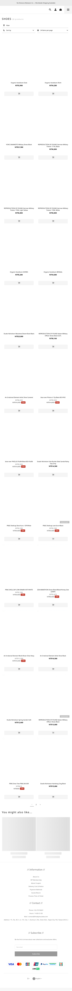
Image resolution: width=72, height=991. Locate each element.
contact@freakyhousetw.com (38, 917)
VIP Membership (36, 880)
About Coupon (36, 883)
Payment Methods (36, 890)
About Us (36, 877)
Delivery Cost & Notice (36, 886)
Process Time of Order (36, 896)
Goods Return (36, 893)
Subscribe (36, 954)
